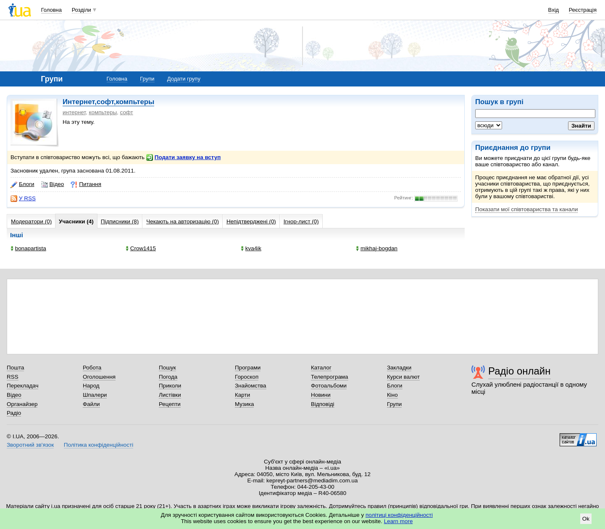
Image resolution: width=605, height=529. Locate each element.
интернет (74, 112)
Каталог (321, 367)
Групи (147, 79)
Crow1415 (141, 248)
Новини (321, 395)
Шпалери (95, 395)
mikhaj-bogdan (376, 248)
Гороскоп (246, 377)
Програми (247, 367)
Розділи (81, 10)
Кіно (392, 395)
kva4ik (251, 248)
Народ (91, 385)
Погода (168, 377)
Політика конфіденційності (98, 445)
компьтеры (103, 112)
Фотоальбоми (329, 385)
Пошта (15, 367)
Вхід (553, 10)
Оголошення (99, 377)
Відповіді (322, 404)
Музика (244, 404)
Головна (51, 10)
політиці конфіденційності (399, 515)
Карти (242, 395)
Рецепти (170, 404)
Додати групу (183, 79)
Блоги (22, 184)
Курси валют (403, 377)
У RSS (23, 198)
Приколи (170, 385)
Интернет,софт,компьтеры (108, 102)
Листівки (170, 395)
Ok (585, 519)
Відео (52, 184)
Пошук (167, 367)
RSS (12, 377)
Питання (86, 184)
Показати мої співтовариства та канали (526, 209)
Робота (92, 367)
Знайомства (250, 385)
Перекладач (22, 385)
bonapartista (28, 248)
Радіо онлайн (519, 371)
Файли (91, 404)
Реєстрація (583, 10)
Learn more (398, 521)
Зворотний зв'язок (30, 445)
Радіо (14, 413)
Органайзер (22, 404)
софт (126, 112)
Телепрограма (329, 377)
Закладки (399, 367)
